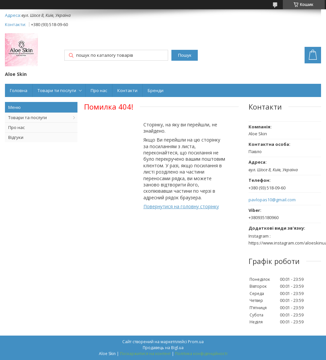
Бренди (155, 90)
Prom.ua (196, 341)
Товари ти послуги (57, 90)
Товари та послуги (27, 117)
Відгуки (15, 137)
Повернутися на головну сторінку (181, 206)
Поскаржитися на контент (145, 353)
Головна (18, 90)
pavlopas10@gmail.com (272, 200)
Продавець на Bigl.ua (163, 347)
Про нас (99, 90)
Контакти (127, 90)
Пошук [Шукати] (184, 55)
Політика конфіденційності (201, 353)
